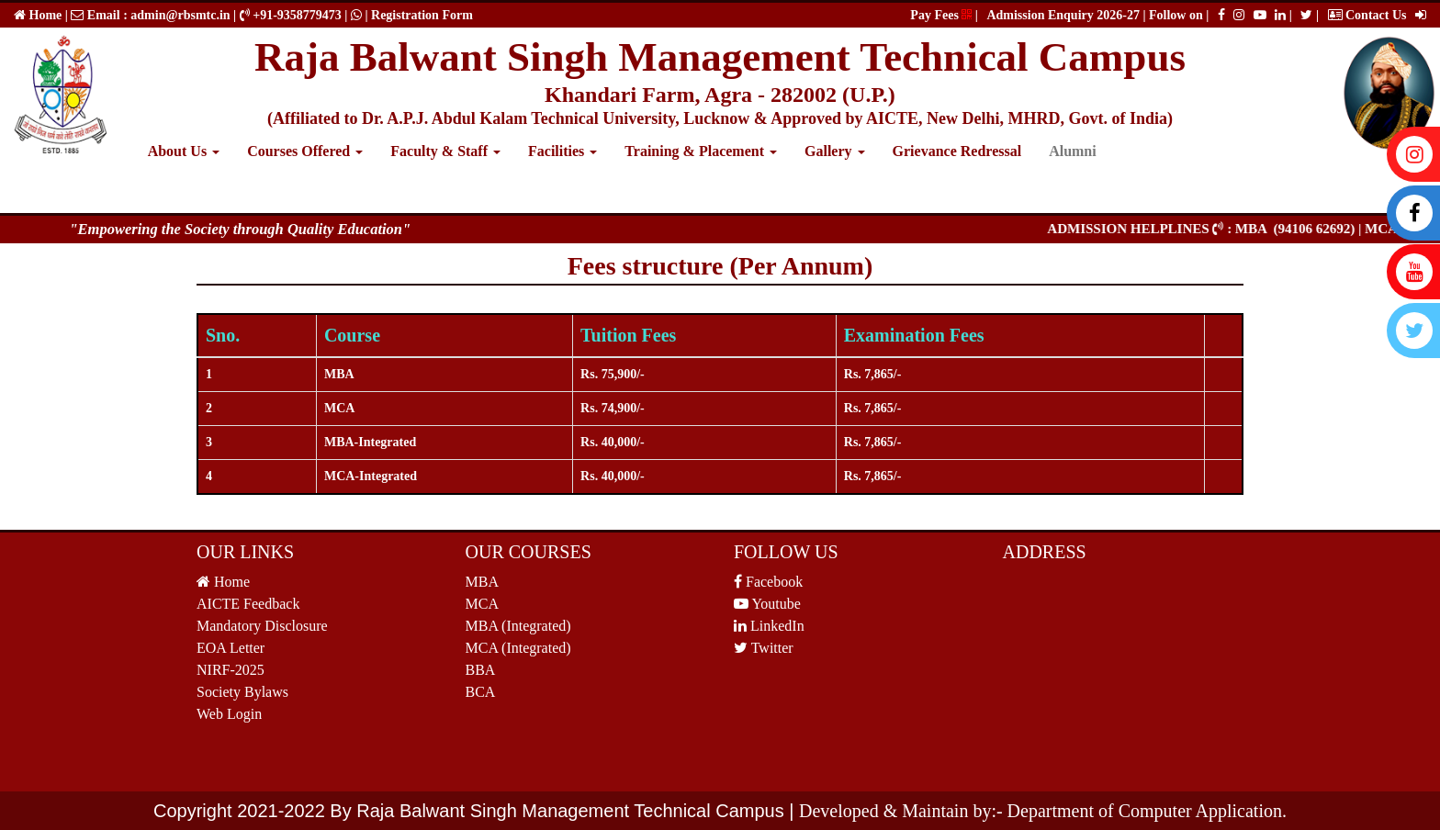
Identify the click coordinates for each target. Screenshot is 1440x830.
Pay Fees (941, 15)
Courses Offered (305, 151)
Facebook (768, 581)
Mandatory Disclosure (262, 626)
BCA (481, 692)
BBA (481, 670)
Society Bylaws (242, 692)
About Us (183, 151)
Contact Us (1367, 15)
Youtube (767, 603)
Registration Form (422, 15)
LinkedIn (769, 626)
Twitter (763, 648)
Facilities (562, 151)
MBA (482, 581)
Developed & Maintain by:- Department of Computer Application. (1043, 811)
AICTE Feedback (248, 603)
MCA (482, 603)
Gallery (834, 151)
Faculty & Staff (445, 151)
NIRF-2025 (230, 670)
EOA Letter (230, 648)
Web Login (229, 714)
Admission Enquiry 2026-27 (1064, 15)
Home (44, 15)
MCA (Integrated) (518, 648)
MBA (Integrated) (518, 626)
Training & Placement (700, 151)
